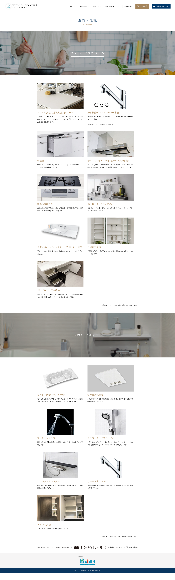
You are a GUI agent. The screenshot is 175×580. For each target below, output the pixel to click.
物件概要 (127, 6)
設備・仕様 (97, 6)
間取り (72, 6)
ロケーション (84, 6)
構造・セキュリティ (113, 6)
